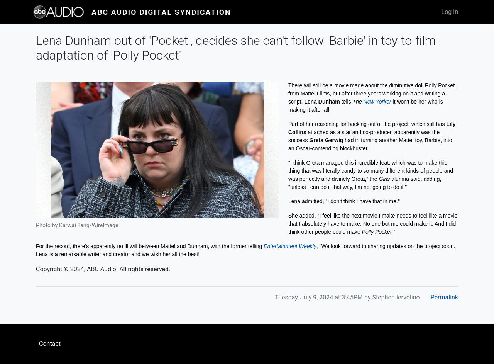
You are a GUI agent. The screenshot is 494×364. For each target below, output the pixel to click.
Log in (450, 11)
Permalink (444, 297)
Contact (50, 343)
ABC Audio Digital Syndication (161, 12)
